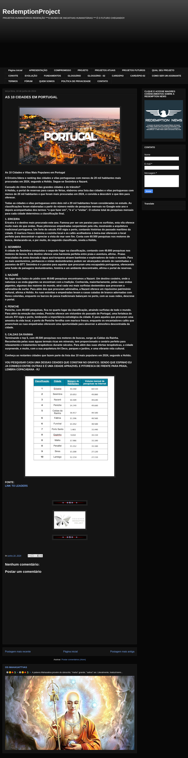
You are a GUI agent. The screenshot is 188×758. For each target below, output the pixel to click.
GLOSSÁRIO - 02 (96, 76)
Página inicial (15, 70)
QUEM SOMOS (47, 81)
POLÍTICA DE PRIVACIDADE (76, 81)
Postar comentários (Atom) (74, 659)
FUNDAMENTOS (52, 76)
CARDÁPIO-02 (137, 76)
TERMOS (13, 81)
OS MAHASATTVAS (16, 667)
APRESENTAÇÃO (38, 70)
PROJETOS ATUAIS (105, 70)
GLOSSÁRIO (74, 76)
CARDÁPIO (118, 76)
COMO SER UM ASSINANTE (166, 76)
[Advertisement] (94, 44)
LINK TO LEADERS (16, 486)
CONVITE (13, 76)
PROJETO (83, 70)
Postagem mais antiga (122, 651)
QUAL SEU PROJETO (163, 70)
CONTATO (102, 81)
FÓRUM (28, 81)
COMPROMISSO (62, 70)
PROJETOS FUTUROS (133, 70)
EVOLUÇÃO (31, 76)
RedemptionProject (31, 11)
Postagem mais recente (18, 651)
